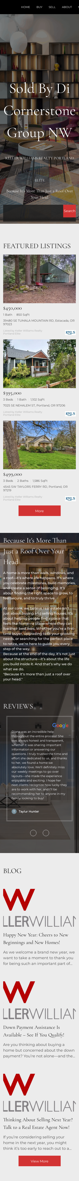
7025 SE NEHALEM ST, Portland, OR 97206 (34, 405)
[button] (69, 211)
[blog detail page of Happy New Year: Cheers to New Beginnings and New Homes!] (39, 922)
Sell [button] (52, 7)
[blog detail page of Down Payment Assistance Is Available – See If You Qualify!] (39, 1015)
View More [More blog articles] (39, 1161)
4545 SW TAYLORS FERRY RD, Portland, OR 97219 (35, 488)
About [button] (67, 7)
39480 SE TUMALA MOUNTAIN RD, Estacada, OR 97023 (39, 322)
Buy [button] (39, 7)
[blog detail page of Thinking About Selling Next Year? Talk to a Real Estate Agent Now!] (39, 1107)
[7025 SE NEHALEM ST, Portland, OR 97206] (39, 363)
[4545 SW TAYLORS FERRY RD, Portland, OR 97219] (39, 445)
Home (25, 7)
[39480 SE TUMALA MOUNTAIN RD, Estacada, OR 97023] (39, 279)
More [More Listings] (39, 511)
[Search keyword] (33, 211)
